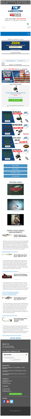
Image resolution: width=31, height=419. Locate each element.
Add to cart (16, 100)
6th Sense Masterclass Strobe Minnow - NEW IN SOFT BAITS (14, 371)
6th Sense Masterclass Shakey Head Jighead (11, 335)
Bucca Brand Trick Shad (15, 226)
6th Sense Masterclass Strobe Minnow (10, 271)
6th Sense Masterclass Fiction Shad (9, 315)
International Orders (22, 1)
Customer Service (11, 1)
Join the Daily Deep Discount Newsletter (15, 105)
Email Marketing (14, 360)
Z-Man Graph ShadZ (15, 210)
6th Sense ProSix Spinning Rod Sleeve (10, 293)
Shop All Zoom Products (15, 49)
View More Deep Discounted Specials (15, 97)
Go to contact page (15, 393)
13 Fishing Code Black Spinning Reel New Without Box (16, 92)
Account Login (26, 3)
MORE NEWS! (15, 338)
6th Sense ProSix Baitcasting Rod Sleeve (10, 292)
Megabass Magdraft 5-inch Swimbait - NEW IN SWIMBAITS (13, 368)
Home (3, 1)
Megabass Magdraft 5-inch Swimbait (10, 251)
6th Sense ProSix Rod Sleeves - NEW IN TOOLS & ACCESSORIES (14, 374)
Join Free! (18, 3)
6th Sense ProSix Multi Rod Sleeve (9, 294)
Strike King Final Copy (15, 195)
